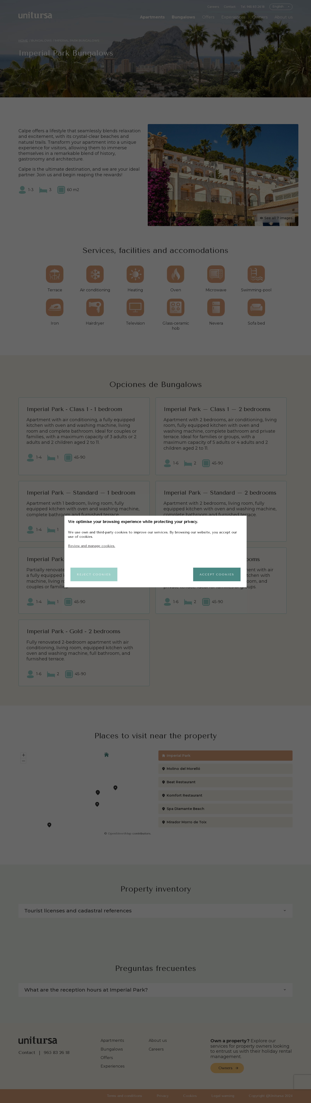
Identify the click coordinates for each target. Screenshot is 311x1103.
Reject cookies (94, 574)
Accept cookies (216, 574)
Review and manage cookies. (91, 546)
